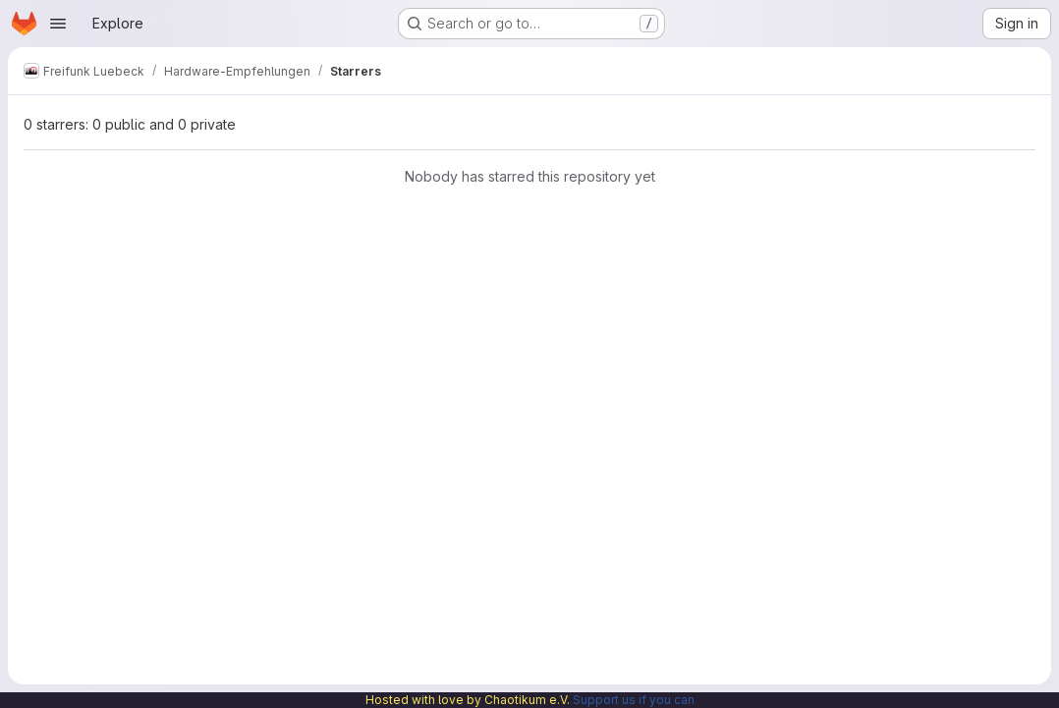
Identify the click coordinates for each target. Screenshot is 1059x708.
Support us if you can (634, 699)
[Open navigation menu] (58, 23)
